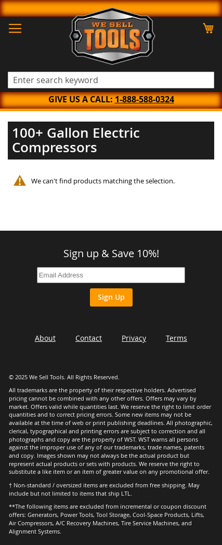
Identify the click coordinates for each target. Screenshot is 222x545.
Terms (176, 338)
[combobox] (111, 80)
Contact (88, 338)
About (45, 338)
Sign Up (111, 297)
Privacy (134, 338)
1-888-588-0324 (144, 99)
